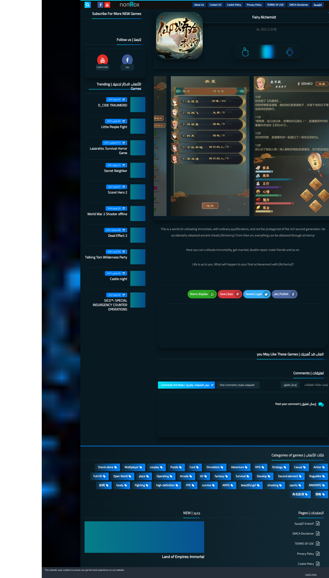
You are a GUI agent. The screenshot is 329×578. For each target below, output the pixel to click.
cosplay (112, 434)
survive (164, 452)
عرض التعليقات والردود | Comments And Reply (143, 352)
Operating (121, 443)
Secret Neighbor (73, 171)
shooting (231, 452)
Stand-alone (64, 434)
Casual (256, 434)
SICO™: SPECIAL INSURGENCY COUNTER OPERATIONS (68, 304)
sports (252, 452)
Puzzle (132, 434)
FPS (146, 452)
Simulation (171, 434)
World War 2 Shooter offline (65, 214)
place (100, 443)
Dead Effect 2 (75, 235)
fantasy (178, 443)
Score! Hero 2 (75, 192)
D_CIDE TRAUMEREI (70, 105)
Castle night (76, 279)
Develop (220, 443)
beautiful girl (206, 452)
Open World (79, 443)
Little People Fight (72, 127)
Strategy (235, 434)
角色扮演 (256, 461)
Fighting (98, 452)
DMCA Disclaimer (257, 4)
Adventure (195, 434)
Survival (199, 443)
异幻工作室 (227, 29)
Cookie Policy (192, 4)
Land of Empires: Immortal (141, 523)
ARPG (184, 452)
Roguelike (273, 443)
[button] (312, 573)
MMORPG (273, 452)
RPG (216, 434)
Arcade (142, 443)
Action (275, 434)
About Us (157, 4)
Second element (246, 443)
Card (150, 434)
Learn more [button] (288, 574)
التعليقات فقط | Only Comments (195, 352)
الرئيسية (276, 4)
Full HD (56, 443)
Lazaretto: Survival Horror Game (66, 150)
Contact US (174, 4)
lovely (78, 452)
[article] (159, 303)
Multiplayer (90, 434)
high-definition (123, 452)
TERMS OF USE (233, 4)
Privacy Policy (212, 4)
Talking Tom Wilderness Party (64, 257)
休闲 (60, 452)
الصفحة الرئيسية (262, 490)
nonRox (254, 565)
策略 (276, 461)
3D (160, 443)
